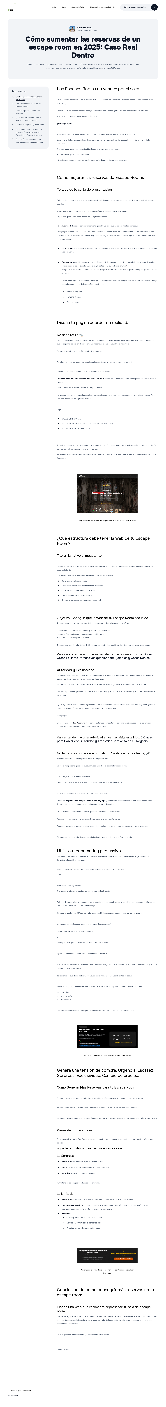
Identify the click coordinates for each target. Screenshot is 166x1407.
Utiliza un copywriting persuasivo (30, 124)
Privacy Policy (14, 1395)
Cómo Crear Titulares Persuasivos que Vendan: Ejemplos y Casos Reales (105, 656)
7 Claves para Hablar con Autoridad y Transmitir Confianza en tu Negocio (105, 739)
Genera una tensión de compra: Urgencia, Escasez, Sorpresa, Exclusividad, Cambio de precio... (29, 132)
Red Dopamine (79, 723)
